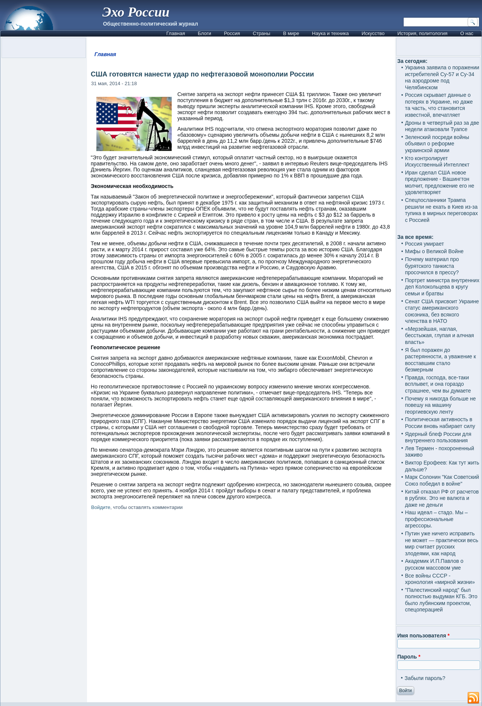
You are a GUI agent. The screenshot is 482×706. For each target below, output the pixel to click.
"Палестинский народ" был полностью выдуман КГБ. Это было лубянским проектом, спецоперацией (441, 600)
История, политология (422, 33)
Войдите (100, 507)
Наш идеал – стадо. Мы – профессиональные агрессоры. (436, 519)
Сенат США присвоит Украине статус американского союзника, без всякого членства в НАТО (442, 311)
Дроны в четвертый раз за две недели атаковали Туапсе (442, 126)
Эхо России (135, 12)
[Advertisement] (241, 606)
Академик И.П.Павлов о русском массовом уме (434, 564)
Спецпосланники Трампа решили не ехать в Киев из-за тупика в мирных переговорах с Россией (441, 210)
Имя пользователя (423, 636)
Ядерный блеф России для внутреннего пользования (438, 437)
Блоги (204, 33)
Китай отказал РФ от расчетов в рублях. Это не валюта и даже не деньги (442, 498)
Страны (261, 33)
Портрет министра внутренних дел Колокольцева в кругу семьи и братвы (442, 286)
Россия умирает (424, 244)
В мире (291, 33)
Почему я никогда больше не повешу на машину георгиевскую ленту (440, 405)
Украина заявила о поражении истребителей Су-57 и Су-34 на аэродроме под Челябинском (442, 77)
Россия (232, 33)
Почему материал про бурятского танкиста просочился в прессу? (432, 265)
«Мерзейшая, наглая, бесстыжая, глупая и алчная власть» (439, 335)
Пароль (408, 657)
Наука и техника (330, 33)
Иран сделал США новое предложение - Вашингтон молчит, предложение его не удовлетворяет (439, 183)
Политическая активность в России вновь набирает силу (440, 422)
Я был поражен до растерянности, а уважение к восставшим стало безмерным (440, 360)
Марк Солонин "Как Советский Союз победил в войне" (442, 480)
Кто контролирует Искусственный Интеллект (437, 161)
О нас (466, 33)
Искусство (373, 33)
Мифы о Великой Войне (434, 251)
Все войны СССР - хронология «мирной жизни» (439, 579)
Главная (175, 33)
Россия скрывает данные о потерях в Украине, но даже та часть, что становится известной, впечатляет (439, 105)
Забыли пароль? (424, 678)
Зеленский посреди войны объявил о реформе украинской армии (437, 143)
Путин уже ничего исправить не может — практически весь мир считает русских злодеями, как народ (441, 543)
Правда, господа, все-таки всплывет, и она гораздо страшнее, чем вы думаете (438, 384)
